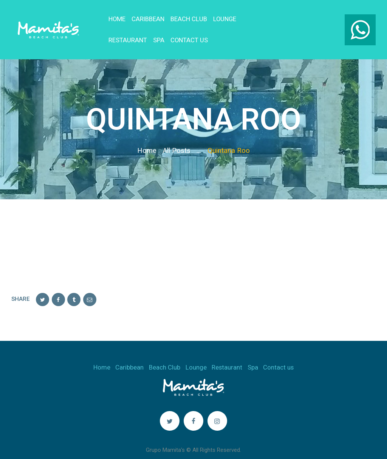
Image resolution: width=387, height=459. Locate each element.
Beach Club (164, 356)
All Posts (176, 139)
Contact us (278, 356)
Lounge (196, 356)
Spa (253, 356)
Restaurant (227, 356)
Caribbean (129, 356)
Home (146, 139)
